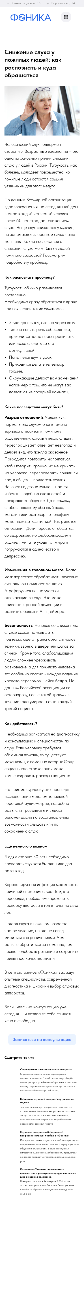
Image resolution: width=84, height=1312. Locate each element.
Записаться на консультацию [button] (42, 1039)
